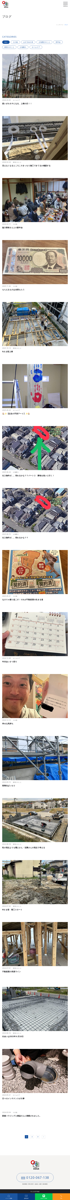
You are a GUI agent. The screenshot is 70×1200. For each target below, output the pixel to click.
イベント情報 (9, 1196)
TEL (61, 1196)
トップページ (59, 24)
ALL (5, 42)
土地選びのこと (44, 42)
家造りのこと (9, 47)
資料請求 (26, 1196)
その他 (15, 42)
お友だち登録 (43, 1196)
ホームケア (36, 47)
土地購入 (23, 47)
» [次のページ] (43, 1137)
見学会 (58, 42)
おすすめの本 (28, 42)
